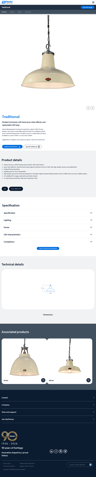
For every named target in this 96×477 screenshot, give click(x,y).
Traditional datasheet (12, 147)
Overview (4, 12)
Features (12, 12)
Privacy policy (7, 463)
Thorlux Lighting (20, 469)
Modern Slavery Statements (27, 463)
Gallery (20, 12)
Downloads (28, 12)
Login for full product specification (48, 248)
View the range (87, 7)
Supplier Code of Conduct (27, 466)
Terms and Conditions (9, 466)
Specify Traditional (33, 147)
